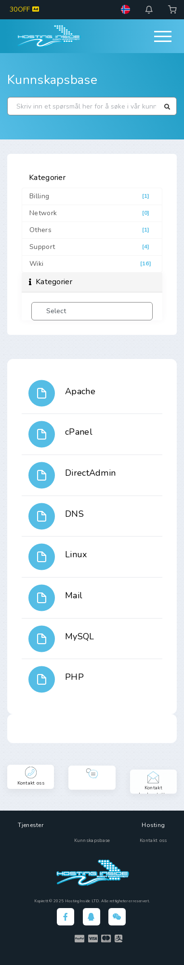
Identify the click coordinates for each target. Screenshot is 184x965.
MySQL (79, 636)
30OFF (24, 9)
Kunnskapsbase (52, 79)
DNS (74, 514)
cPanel (78, 432)
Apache (80, 391)
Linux (76, 554)
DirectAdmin (90, 473)
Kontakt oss (153, 840)
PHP (74, 677)
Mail (73, 595)
